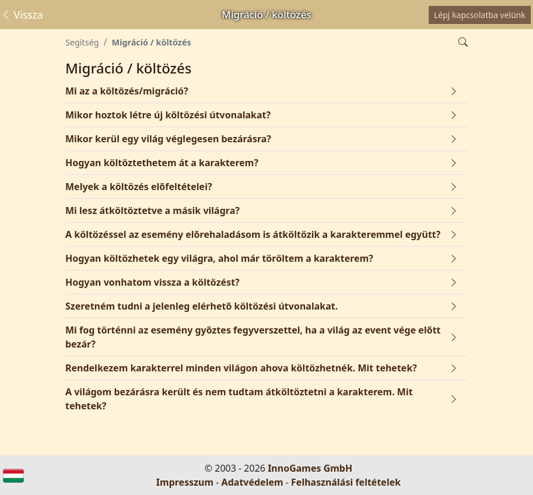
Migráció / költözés (151, 42)
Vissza (22, 15)
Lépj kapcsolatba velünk (479, 14)
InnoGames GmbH (310, 468)
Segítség (82, 42)
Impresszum (184, 482)
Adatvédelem (252, 482)
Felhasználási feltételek (346, 482)
